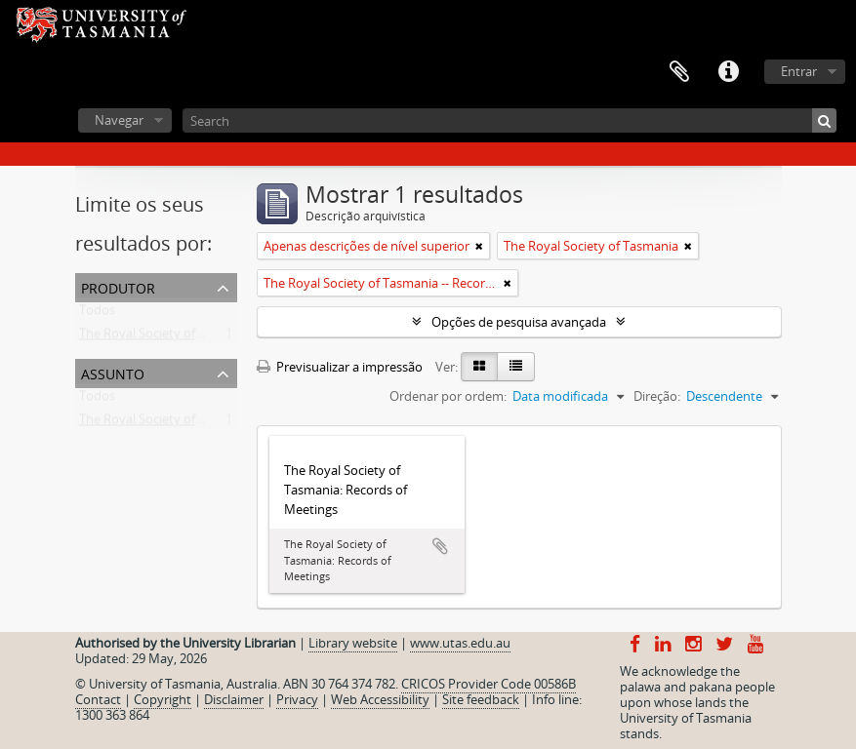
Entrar (799, 71)
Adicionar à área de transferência (440, 546)
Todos (97, 314)
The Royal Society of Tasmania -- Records (196, 423)
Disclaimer (234, 699)
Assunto (112, 372)
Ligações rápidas (728, 72)
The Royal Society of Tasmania (166, 337)
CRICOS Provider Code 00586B (488, 683)
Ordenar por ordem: (448, 396)
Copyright (162, 699)
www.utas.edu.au (460, 642)
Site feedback (480, 699)
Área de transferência (679, 72)
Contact (98, 699)
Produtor (118, 286)
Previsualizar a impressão (340, 366)
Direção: (656, 396)
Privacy (297, 699)
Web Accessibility (380, 699)
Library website (352, 642)
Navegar (119, 120)
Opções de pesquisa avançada (518, 322)
